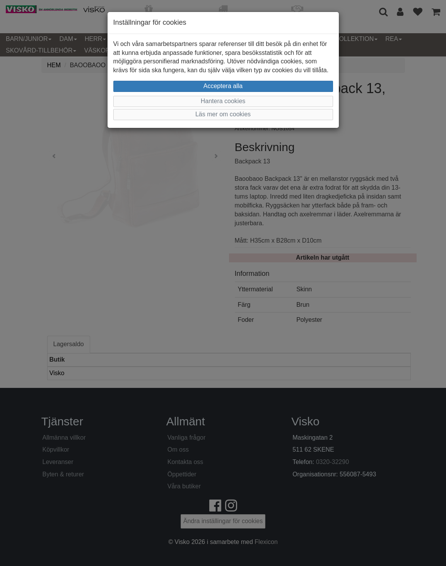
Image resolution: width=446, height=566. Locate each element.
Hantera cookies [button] (223, 101)
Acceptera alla (223, 86)
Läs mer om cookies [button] (223, 114)
